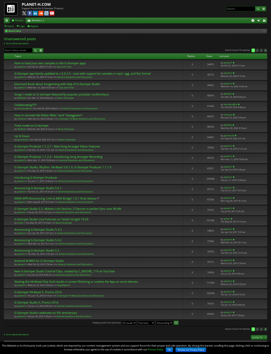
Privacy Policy (155, 349)
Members (37, 20)
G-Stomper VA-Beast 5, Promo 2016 (38, 292)
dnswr (20, 222)
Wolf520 (21, 97)
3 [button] (261, 50)
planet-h (21, 66)
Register (35, 26)
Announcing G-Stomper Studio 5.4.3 (38, 229)
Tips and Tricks (64, 66)
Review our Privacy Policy (191, 350)
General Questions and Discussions (74, 77)
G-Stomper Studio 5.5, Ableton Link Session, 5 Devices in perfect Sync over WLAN (67, 209)
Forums (19, 20)
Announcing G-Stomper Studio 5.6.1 (38, 188)
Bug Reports (64, 285)
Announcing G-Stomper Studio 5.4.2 (38, 240)
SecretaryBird (24, 108)
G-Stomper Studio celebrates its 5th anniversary (45, 313)
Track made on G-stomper (31, 125)
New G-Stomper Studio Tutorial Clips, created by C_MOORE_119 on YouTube (64, 271)
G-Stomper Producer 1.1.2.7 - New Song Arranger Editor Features (57, 146)
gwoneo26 (22, 139)
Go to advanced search (17, 43)
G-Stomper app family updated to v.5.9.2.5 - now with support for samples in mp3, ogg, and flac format (82, 73)
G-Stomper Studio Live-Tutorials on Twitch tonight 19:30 (51, 219)
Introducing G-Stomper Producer (35, 177)
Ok (169, 350)
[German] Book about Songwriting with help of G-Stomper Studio (57, 84)
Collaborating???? (25, 105)
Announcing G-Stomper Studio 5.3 (36, 250)
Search (258, 9)
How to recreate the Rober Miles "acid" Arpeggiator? (48, 115)
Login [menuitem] (259, 21)
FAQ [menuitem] (254, 21)
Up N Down (22, 136)
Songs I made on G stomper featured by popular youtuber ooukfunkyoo (61, 94)
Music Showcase (65, 97)
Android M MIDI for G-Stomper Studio (39, 261)
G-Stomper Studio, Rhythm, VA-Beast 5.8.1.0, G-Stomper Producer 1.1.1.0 (62, 167)
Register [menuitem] (265, 21)
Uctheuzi (21, 118)
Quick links (7, 21)
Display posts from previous (114, 322)
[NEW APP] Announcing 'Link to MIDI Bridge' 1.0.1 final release (55, 198)
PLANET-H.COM (36, 4)
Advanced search (263, 9)
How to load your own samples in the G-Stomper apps (50, 63)
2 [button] (257, 50)
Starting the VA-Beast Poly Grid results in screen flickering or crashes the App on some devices (76, 281)
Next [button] (265, 50)
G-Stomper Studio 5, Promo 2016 (36, 302)
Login (22, 26)
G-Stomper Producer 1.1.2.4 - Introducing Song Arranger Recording (58, 157)
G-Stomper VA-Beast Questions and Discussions (81, 118)
